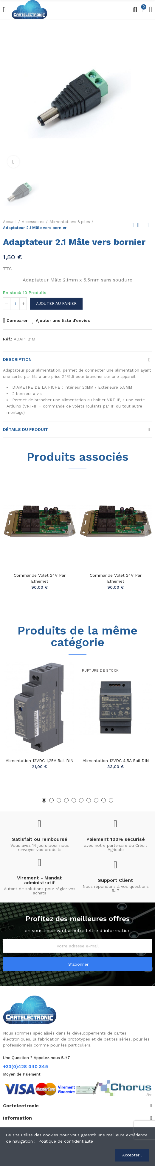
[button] (44, 800)
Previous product (132, 225)
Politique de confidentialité (65, 1141)
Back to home (140, 225)
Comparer (17, 320)
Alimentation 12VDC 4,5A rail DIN (116, 760)
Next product (147, 225)
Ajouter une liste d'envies (63, 320)
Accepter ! (132, 1155)
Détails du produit (25, 429)
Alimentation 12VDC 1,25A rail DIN (39, 760)
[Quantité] (15, 303)
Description (17, 359)
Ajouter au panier (56, 303)
